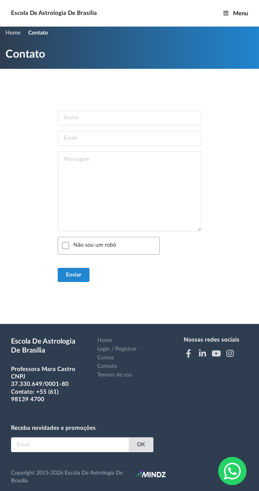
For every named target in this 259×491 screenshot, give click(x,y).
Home (12, 33)
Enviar (73, 275)
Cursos (105, 357)
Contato (38, 33)
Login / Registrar (117, 349)
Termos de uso (114, 375)
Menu (235, 13)
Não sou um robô (94, 245)
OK (141, 444)
